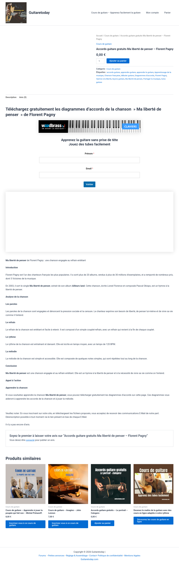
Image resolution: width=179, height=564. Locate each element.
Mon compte (154, 12)
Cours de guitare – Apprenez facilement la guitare (118, 12)
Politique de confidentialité (111, 555)
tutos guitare (102, 82)
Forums (40, 555)
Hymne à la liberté (111, 79)
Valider (89, 184)
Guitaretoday (39, 12)
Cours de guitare (112, 35)
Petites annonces (54, 555)
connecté (30, 440)
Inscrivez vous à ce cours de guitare (24, 525)
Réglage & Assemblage (76, 555)
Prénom (89, 154)
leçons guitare (126, 79)
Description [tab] (11, 97)
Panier (168, 12)
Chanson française (118, 75)
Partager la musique (162, 79)
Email (89, 169)
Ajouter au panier (117, 60)
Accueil (99, 35)
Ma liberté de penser (142, 79)
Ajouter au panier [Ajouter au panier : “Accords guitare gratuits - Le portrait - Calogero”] (103, 524)
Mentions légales (134, 555)
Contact (93, 555)
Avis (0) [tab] (24, 97)
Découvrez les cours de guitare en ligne (153, 524)
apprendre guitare (129, 72)
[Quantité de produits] (100, 61)
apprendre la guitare (147, 72)
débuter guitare (134, 75)
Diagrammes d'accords (152, 75)
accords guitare (114, 72)
